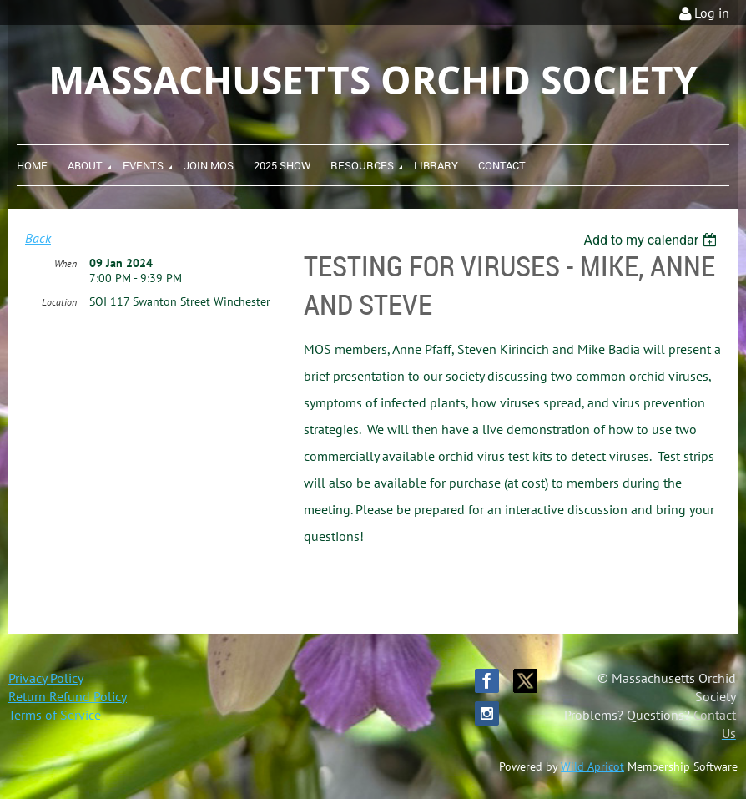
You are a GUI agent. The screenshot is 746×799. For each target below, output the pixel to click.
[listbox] (652, 240)
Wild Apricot (592, 766)
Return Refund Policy (67, 696)
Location (59, 302)
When (65, 263)
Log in (711, 12)
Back (38, 238)
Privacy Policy (45, 678)
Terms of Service (54, 714)
